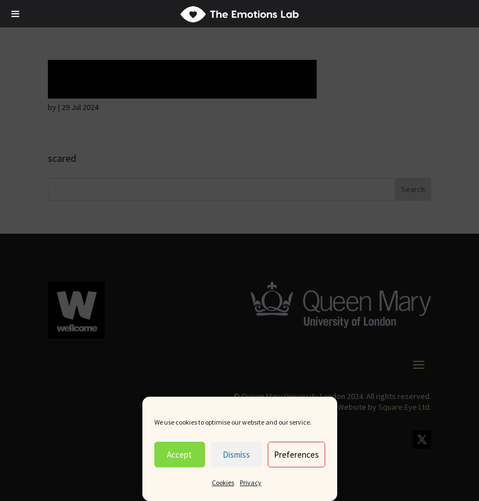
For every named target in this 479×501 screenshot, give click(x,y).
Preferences (296, 454)
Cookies (223, 482)
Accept (179, 454)
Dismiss (236, 454)
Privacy (250, 482)
